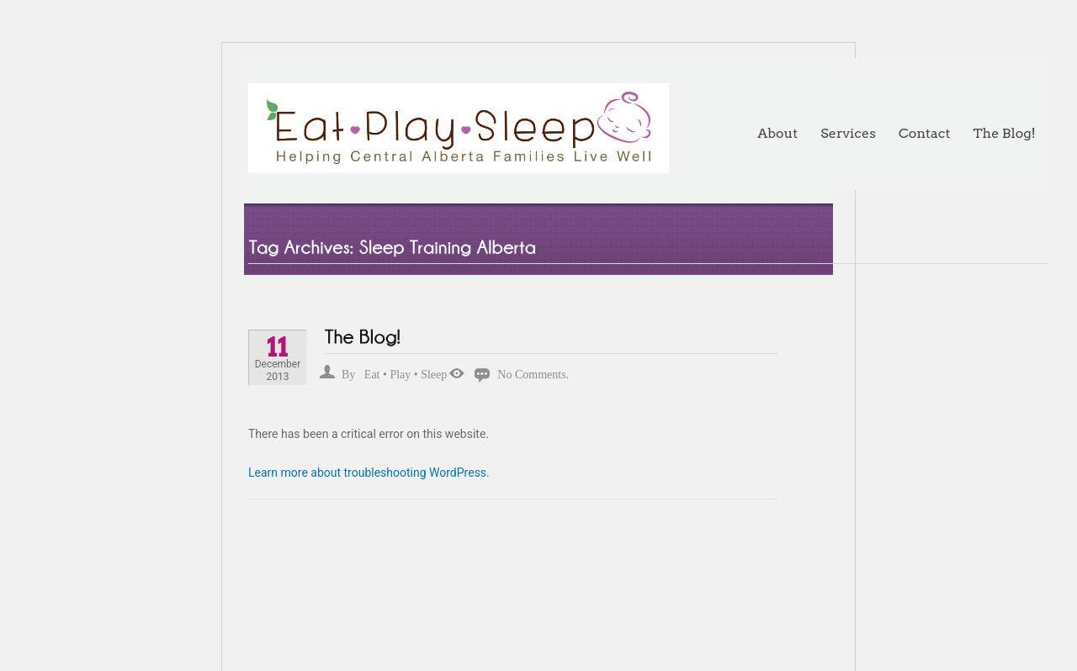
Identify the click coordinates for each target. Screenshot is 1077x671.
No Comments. (533, 374)
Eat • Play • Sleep (405, 374)
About (777, 133)
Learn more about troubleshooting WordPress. (369, 472)
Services (848, 133)
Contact (924, 133)
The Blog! (1004, 133)
